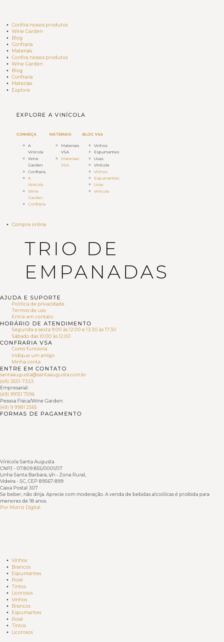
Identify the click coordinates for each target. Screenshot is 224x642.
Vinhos (100, 145)
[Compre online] (118, 224)
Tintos (19, 586)
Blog (17, 38)
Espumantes (106, 152)
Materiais (22, 51)
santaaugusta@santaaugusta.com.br (43, 374)
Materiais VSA (70, 148)
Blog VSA (92, 134)
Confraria (22, 44)
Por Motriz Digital (20, 507)
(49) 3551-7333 (17, 381)
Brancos (21, 567)
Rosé (17, 580)
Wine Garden (27, 31)
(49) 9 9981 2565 (18, 407)
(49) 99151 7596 (17, 394)
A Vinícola (35, 148)
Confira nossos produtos (40, 25)
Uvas (98, 158)
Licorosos (22, 593)
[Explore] (118, 90)
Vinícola (101, 165)
